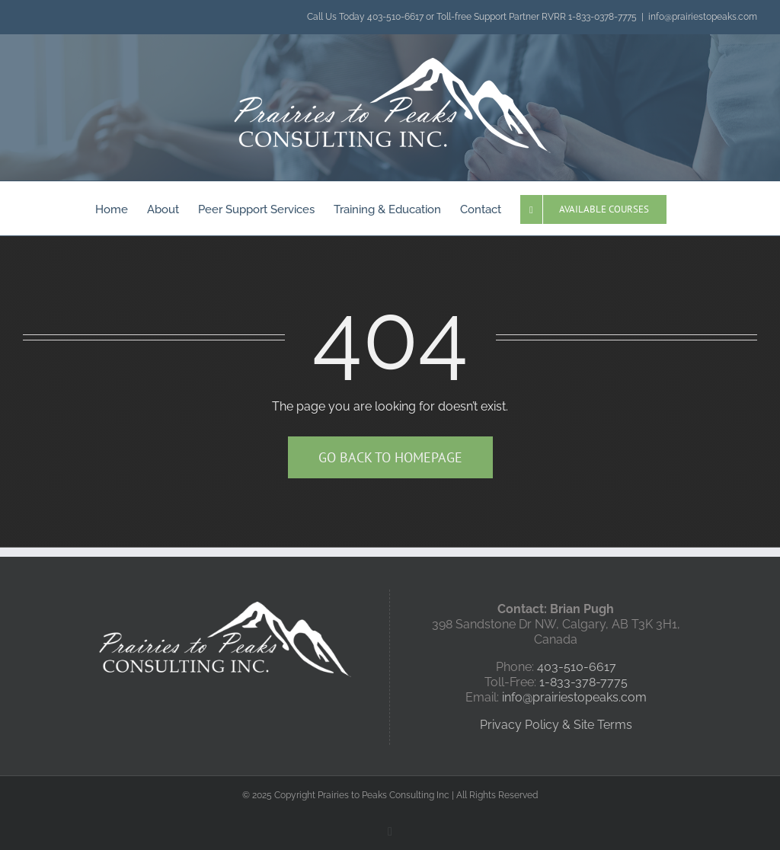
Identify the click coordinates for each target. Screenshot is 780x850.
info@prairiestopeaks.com (702, 16)
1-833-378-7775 (583, 682)
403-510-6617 (395, 16)
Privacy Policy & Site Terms (556, 724)
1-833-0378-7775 (602, 16)
